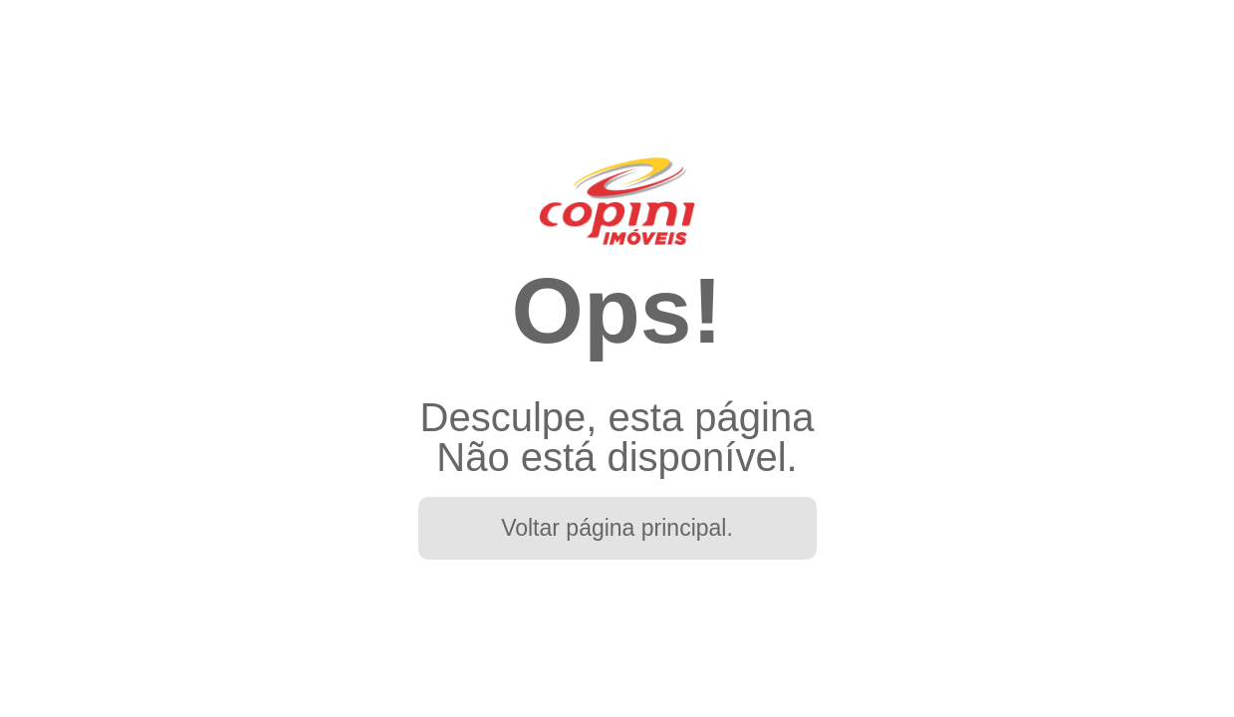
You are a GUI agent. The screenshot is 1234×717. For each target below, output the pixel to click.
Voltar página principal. (617, 528)
